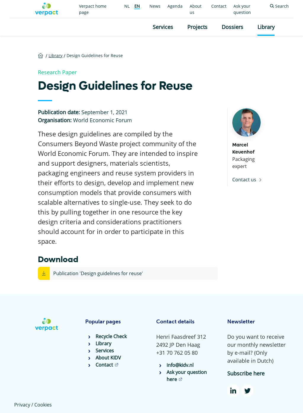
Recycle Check (111, 336)
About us (196, 9)
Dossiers (232, 26)
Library (266, 26)
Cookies (43, 404)
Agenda (175, 6)
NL (127, 6)
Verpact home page (93, 9)
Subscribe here (246, 373)
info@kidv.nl (180, 365)
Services (163, 26)
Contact (218, 6)
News (154, 6)
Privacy (22, 404)
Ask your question (242, 9)
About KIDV (108, 357)
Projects (197, 26)
